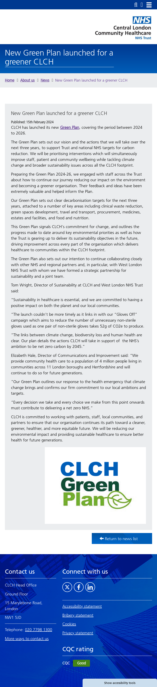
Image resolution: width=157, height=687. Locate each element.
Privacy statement (77, 632)
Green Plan (69, 127)
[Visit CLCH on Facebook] (78, 587)
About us (27, 80)
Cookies (69, 623)
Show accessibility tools (119, 683)
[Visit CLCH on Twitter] (67, 587)
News (45, 80)
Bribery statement (77, 615)
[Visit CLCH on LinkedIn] (90, 587)
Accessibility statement (82, 606)
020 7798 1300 (38, 629)
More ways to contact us (27, 638)
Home (9, 80)
